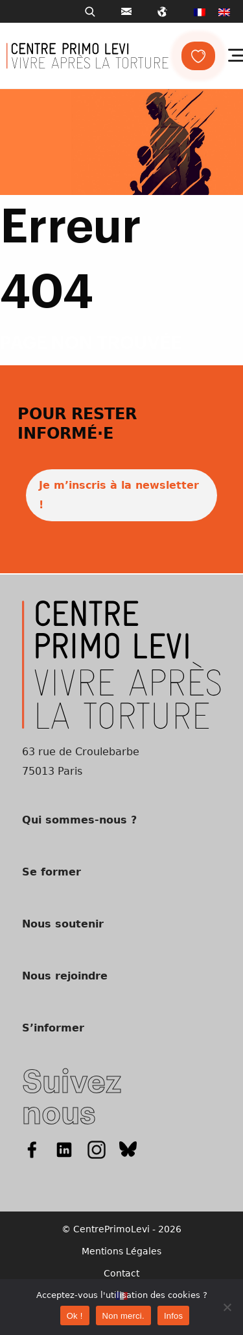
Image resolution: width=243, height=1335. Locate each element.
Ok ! (75, 1316)
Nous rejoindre (65, 976)
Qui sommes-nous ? (79, 820)
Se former (51, 872)
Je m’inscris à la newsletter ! (119, 495)
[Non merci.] (226, 1307)
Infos (173, 1316)
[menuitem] (199, 11)
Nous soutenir (63, 924)
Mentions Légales (121, 1251)
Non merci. (123, 1316)
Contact (121, 1273)
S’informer (53, 1028)
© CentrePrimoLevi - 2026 (121, 1229)
